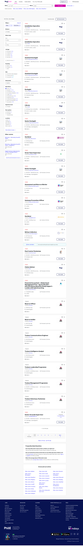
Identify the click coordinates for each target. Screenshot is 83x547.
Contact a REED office (9, 523)
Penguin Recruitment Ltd (32, 59)
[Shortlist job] (62, 23)
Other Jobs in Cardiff (29, 484)
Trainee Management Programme (36, 383)
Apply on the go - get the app (44, 440)
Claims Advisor (30, 267)
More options (8, 110)
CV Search (22, 508)
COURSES (37, 502)
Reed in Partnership (69, 513)
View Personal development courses (13, 157)
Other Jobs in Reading (58, 479)
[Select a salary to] (13, 45)
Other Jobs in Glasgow (30, 493)
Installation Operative (32, 26)
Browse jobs (70, 5)
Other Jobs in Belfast (17, 8)
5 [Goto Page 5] (48, 435)
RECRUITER (22, 502)
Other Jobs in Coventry (30, 486)
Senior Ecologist (30, 121)
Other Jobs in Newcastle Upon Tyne (44, 491)
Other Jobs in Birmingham (29, 8)
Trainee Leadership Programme (35, 367)
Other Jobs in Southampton (56, 485)
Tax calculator (7, 518)
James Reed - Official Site (71, 516)
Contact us (7, 505)
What (6, 5)
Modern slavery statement (55, 511)
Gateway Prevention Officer (34, 200)
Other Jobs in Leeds (43, 473)
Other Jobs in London (44, 480)
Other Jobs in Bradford (41, 8)
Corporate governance (54, 510)
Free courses (37, 513)
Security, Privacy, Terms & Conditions (72, 540)
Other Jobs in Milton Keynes (43, 487)
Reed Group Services (70, 508)
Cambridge (8, 121)
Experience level (9, 104)
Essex (13, 19)
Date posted (8, 80)
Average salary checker (9, 519)
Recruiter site (22, 505)
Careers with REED (69, 515)
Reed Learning (68, 511)
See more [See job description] (27, 33)
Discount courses (38, 511)
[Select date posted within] (13, 83)
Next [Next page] (60, 436)
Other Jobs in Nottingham (56, 474)
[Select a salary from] (13, 40)
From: (6, 38)
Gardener (28, 137)
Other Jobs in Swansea (58, 488)
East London (8, 123)
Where (31, 5)
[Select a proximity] (13, 32)
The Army (30, 305)
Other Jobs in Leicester (44, 476)
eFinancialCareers (32, 289)
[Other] (9, 25)
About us (52, 505)
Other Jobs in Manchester (42, 483)
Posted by (7, 63)
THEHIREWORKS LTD (33, 416)
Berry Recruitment (32, 138)
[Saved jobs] (76, 1)
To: (5, 42)
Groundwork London (33, 154)
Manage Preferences (60, 540)
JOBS (6, 502)
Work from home (8, 510)
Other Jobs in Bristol (29, 482)
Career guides (38, 516)
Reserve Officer (30, 304)
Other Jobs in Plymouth (58, 477)
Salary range (8, 35)
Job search (7, 507)
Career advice (7, 516)
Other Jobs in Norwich (58, 471)
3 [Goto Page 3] (41, 435)
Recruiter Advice (23, 511)
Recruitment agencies (24, 510)
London (7, 120)
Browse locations (8, 513)
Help (6, 521)
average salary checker (38, 459)
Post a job (22, 507)
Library (27, 105)
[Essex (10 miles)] (17, 25)
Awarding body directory (40, 515)
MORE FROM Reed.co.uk (55, 502)
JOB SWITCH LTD (32, 217)
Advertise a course (38, 518)
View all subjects (38, 510)
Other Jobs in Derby (29, 488)
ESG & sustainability (70, 521)
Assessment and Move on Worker (36, 184)
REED (67, 502)
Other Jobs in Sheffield (58, 482)
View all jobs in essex (10, 130)
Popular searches (8, 515)
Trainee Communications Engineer (36, 335)
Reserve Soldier (30, 319)
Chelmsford (8, 124)
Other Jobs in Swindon (58, 490)
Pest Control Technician (33, 251)
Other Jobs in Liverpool (44, 478)
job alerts (31, 454)
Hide (6, 72)
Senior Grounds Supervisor (34, 415)
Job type (7, 49)
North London (8, 126)
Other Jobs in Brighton (30, 479)
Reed (29, 27)
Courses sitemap (38, 519)
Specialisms (8, 86)
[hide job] (64, 23)
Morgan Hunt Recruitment (34, 186)
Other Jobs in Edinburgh (30, 491)
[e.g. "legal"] (18, 6)
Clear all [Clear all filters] (19, 23)
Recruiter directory (8, 508)
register (28, 455)
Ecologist (28, 89)
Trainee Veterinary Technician (35, 399)
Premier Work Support (33, 233)
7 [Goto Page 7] (55, 435)
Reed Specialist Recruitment (71, 510)
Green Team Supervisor (33, 153)
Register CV (63, 1)
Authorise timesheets (70, 507)
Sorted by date (51, 19)
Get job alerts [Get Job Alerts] (61, 19)
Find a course (37, 508)
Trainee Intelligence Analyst (34, 351)
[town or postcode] (43, 6)
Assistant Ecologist (31, 58)
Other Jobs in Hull (43, 471)
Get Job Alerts (30, 244)
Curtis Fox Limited (32, 252)
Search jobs (60, 5)
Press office (52, 508)
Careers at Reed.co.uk (54, 507)
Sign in (62, 454)
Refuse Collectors (31, 232)
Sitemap (6, 524)
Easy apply (60, 33)
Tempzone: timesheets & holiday (72, 505)
